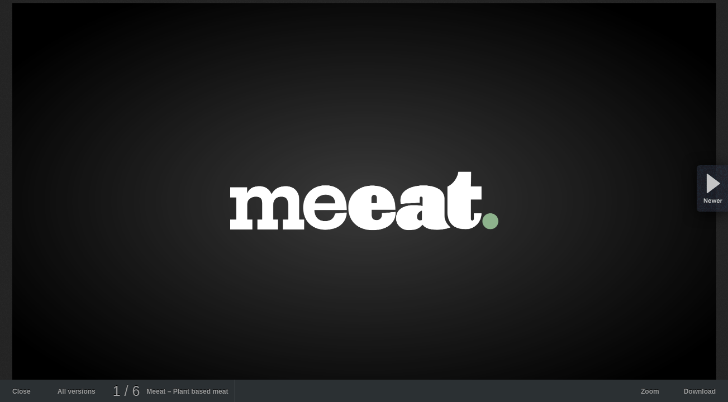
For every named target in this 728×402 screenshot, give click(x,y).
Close (21, 391)
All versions (77, 391)
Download (700, 391)
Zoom (650, 391)
